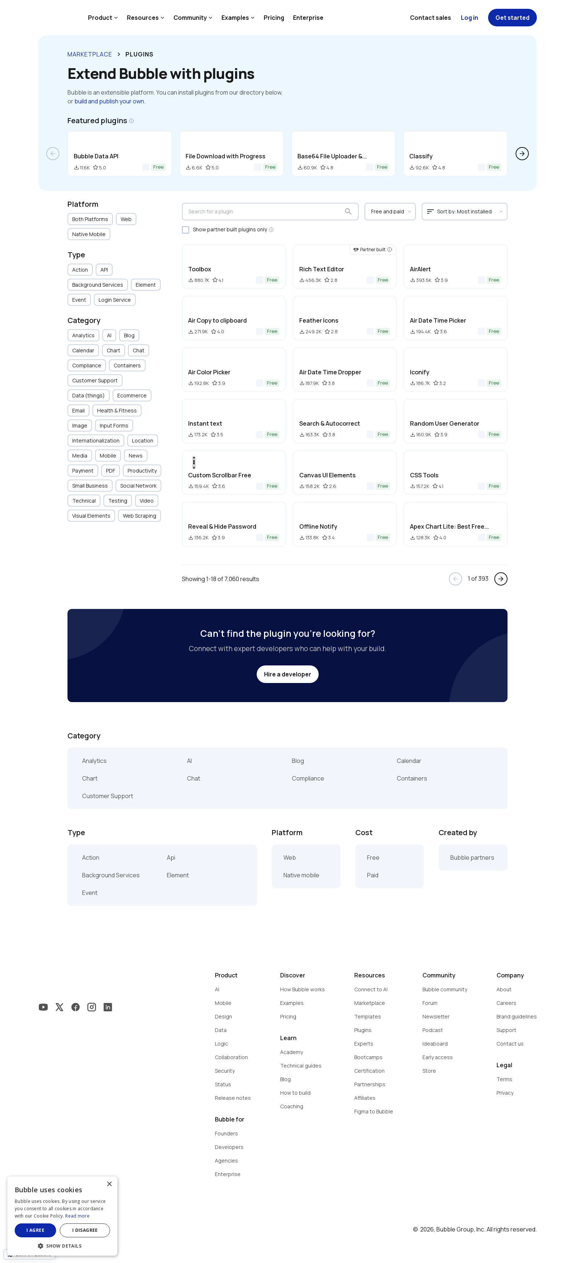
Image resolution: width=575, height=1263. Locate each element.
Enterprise (308, 18)
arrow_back (52, 153)
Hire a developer (287, 674)
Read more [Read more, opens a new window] (77, 1216)
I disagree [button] (85, 1230)
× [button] (109, 1184)
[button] (62, 1245)
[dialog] (62, 1216)
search (348, 211)
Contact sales (430, 18)
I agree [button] (35, 1230)
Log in (469, 18)
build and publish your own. (110, 101)
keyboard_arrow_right (118, 54)
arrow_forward (522, 153)
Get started (512, 18)
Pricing (274, 18)
